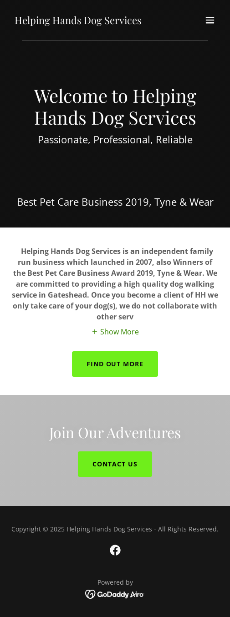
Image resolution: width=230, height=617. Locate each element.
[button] (210, 20)
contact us (115, 464)
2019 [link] (137, 201)
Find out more (115, 363)
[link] (78, 21)
